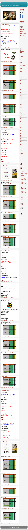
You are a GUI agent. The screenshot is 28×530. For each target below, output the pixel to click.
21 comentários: (11, 162)
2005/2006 (21, 84)
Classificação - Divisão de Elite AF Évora (6, 63)
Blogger (18, 527)
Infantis (18, 7)
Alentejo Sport (21, 55)
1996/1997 (21, 106)
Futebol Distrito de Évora (8, 4)
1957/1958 (21, 135)
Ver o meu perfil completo (22, 22)
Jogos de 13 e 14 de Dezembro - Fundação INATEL (24, 186)
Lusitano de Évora (21, 62)
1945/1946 (21, 144)
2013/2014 (21, 78)
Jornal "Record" (21, 68)
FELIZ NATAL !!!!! (3, 50)
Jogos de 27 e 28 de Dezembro (5, 24)
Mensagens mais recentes (4, 523)
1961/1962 (21, 132)
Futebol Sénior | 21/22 (22, 29)
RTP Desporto (21, 71)
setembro (22, 204)
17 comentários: (11, 297)
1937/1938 (21, 150)
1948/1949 (21, 142)
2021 (20, 163)
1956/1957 (21, 136)
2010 (20, 214)
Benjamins (21, 7)
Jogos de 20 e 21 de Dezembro (5, 130)
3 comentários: (11, 210)
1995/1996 (21, 107)
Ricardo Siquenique (22, 21)
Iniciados (15, 7)
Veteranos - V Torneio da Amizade (23, 33)
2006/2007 (21, 83)
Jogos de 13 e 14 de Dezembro (5, 250)
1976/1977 (21, 121)
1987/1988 (21, 113)
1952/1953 (21, 139)
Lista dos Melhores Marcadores (5, 165)
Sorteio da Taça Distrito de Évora (5, 300)
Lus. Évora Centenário (22, 61)
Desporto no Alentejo (22, 58)
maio (21, 207)
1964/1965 (21, 130)
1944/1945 (21, 145)
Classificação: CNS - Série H (5, 103)
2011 (20, 213)
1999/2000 (21, 104)
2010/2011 (21, 80)
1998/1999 (21, 89)
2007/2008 (21, 98)
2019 (20, 164)
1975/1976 (21, 122)
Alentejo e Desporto (21, 56)
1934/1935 (21, 152)
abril (21, 208)
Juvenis (12, 7)
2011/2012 (21, 95)
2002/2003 (21, 86)
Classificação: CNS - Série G (5, 116)
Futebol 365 (21, 66)
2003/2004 (21, 101)
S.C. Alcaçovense (22, 47)
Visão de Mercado (21, 73)
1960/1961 (21, 133)
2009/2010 (21, 81)
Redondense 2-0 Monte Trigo (23, 35)
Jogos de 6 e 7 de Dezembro (5, 390)
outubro (21, 203)
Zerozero (20, 74)
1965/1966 (21, 129)
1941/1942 (21, 147)
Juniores (10, 7)
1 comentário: (11, 61)
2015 (20, 167)
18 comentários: (11, 438)
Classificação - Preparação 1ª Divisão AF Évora (7, 92)
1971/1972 (21, 125)
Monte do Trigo (21, 49)
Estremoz (21, 45)
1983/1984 (21, 116)
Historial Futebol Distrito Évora (4, 7)
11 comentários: (11, 281)
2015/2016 (21, 92)
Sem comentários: (11, 90)
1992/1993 (21, 109)
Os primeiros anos (21, 153)
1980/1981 (21, 118)
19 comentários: (11, 47)
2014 (20, 168)
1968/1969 (21, 127)
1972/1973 (21, 124)
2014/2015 (21, 77)
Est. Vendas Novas (22, 38)
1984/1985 (21, 115)
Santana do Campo (22, 51)
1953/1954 (21, 138)
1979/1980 (21, 119)
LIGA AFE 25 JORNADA (22, 31)
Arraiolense (21, 27)
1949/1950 (21, 141)
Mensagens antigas (15, 523)
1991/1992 (21, 110)
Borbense (21, 52)
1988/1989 (21, 112)
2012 (20, 212)
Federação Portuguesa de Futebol (23, 65)
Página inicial (10, 523)
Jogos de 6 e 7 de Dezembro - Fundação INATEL (7, 423)
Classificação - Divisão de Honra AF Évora (6, 79)
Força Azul (21, 59)
